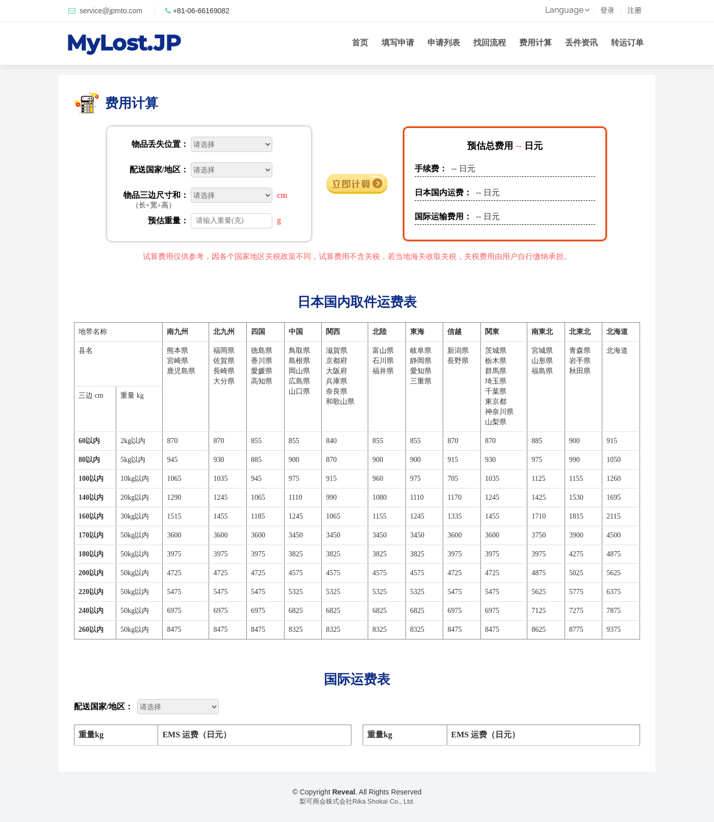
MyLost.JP (123, 43)
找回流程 (489, 42)
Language (566, 10)
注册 (634, 10)
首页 (360, 42)
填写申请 (397, 42)
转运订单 (627, 42)
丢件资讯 (581, 42)
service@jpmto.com (111, 11)
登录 (607, 10)
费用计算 (535, 42)
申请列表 (443, 42)
